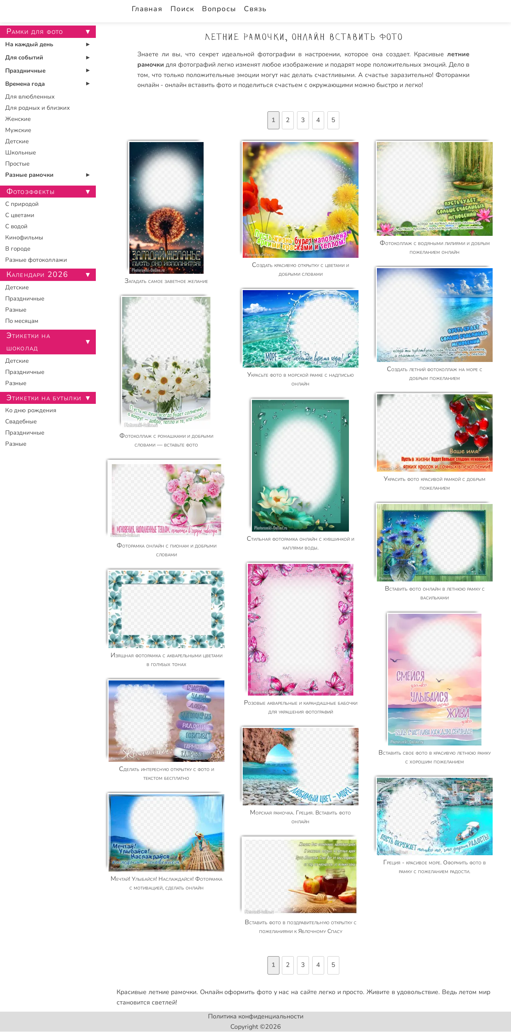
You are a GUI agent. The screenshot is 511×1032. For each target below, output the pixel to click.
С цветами (19, 215)
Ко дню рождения (30, 410)
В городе (17, 249)
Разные (15, 310)
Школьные (20, 152)
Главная (147, 9)
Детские (17, 141)
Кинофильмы (24, 237)
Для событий (24, 57)
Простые (17, 164)
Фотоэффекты (30, 191)
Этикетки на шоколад (28, 341)
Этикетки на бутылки (43, 398)
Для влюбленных (30, 97)
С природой (22, 204)
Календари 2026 (37, 274)
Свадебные (21, 421)
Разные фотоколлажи (36, 260)
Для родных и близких (37, 108)
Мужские (18, 130)
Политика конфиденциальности (255, 1016)
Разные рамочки (29, 175)
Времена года (25, 84)
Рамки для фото (34, 31)
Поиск (182, 9)
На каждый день (29, 44)
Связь (255, 9)
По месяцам (21, 321)
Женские (18, 119)
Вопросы (219, 9)
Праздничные (25, 71)
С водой (16, 226)
